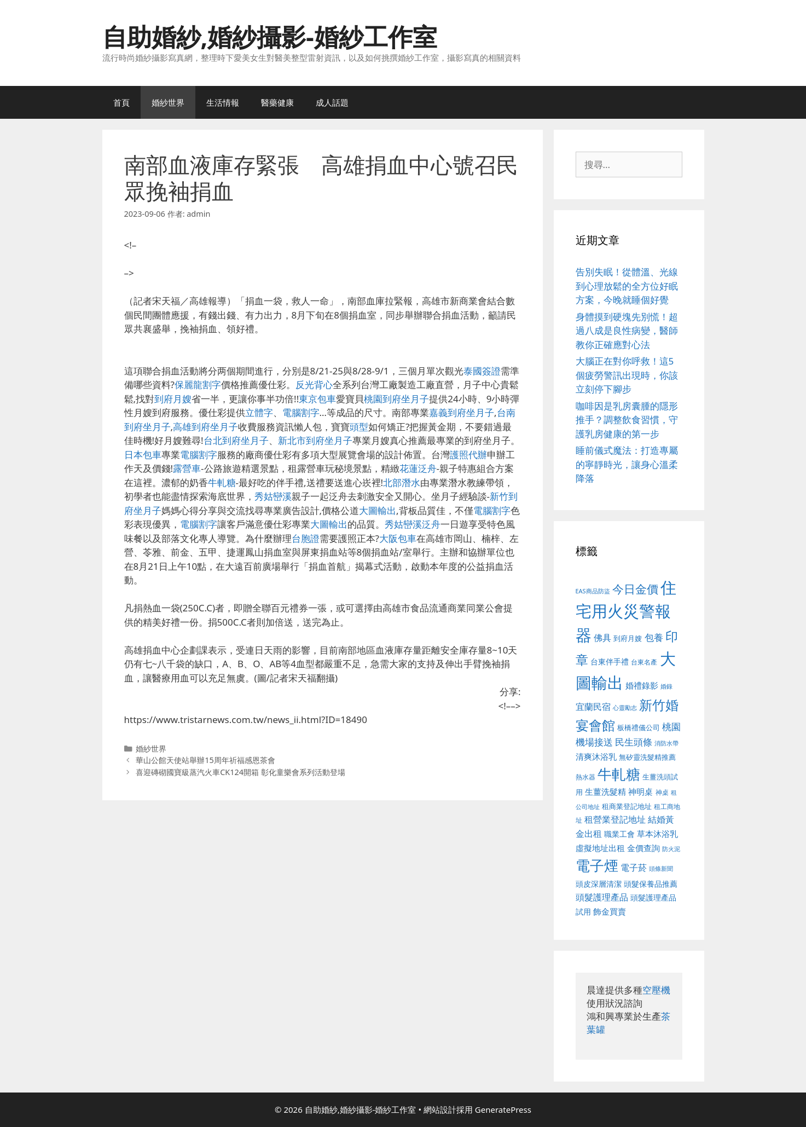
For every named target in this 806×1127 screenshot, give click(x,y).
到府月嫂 (173, 398)
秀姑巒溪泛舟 (412, 524)
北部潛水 (401, 482)
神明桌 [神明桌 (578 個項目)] (640, 791)
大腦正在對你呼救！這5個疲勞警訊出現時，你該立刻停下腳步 (627, 375)
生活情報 (222, 102)
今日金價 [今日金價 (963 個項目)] (635, 589)
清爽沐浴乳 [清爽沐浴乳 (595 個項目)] (596, 756)
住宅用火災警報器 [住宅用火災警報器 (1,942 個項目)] (626, 611)
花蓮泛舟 (418, 468)
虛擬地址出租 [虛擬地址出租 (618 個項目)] (600, 847)
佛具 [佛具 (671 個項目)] (602, 637)
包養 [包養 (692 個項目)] (654, 637)
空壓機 (656, 990)
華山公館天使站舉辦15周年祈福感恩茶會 (205, 760)
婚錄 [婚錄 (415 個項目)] (666, 686)
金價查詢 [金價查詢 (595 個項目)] (643, 847)
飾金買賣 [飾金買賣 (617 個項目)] (609, 911)
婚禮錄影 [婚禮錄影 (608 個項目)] (641, 685)
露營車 (187, 468)
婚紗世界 (168, 102)
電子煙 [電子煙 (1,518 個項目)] (597, 865)
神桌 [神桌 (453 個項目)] (662, 792)
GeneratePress (503, 1109)
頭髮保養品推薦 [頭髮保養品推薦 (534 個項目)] (650, 884)
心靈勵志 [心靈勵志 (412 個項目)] (625, 708)
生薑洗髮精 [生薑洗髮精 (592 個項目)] (605, 791)
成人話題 (332, 102)
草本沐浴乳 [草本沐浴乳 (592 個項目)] (657, 833)
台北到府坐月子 (236, 440)
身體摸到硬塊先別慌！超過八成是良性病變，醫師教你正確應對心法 (627, 330)
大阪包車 (397, 538)
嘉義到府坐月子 (461, 412)
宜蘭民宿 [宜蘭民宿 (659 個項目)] (593, 707)
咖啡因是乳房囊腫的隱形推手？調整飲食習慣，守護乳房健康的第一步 (627, 420)
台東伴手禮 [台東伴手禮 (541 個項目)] (609, 661)
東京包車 (317, 398)
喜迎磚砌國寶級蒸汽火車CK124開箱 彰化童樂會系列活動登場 (240, 772)
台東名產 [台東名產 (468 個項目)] (644, 662)
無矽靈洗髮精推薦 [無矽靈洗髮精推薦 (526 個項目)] (647, 757)
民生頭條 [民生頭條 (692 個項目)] (633, 742)
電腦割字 (301, 412)
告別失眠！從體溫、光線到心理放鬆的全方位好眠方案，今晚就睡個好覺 (627, 285)
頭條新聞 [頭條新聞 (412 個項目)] (661, 868)
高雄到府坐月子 (205, 426)
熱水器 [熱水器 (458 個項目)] (585, 776)
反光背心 (314, 384)
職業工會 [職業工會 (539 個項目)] (619, 834)
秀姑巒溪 (273, 496)
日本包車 (142, 454)
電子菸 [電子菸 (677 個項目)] (634, 867)
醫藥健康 (277, 102)
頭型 (359, 426)
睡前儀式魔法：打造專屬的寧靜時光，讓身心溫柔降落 (627, 464)
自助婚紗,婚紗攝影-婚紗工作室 (269, 36)
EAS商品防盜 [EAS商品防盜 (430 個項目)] (593, 591)
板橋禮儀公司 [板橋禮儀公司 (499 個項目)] (638, 727)
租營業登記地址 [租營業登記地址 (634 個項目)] (615, 819)
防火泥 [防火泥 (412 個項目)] (671, 849)
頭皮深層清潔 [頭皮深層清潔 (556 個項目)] (599, 884)
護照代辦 (468, 454)
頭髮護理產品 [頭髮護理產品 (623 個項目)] (602, 897)
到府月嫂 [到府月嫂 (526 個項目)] (627, 638)
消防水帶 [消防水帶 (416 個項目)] (666, 743)
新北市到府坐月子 (315, 440)
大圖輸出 (377, 510)
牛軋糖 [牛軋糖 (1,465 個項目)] (619, 774)
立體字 (259, 412)
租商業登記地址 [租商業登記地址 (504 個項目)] (627, 806)
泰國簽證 (482, 371)
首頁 (121, 102)
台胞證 (306, 538)
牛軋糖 (222, 482)
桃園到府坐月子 (396, 398)
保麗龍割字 (198, 384)
